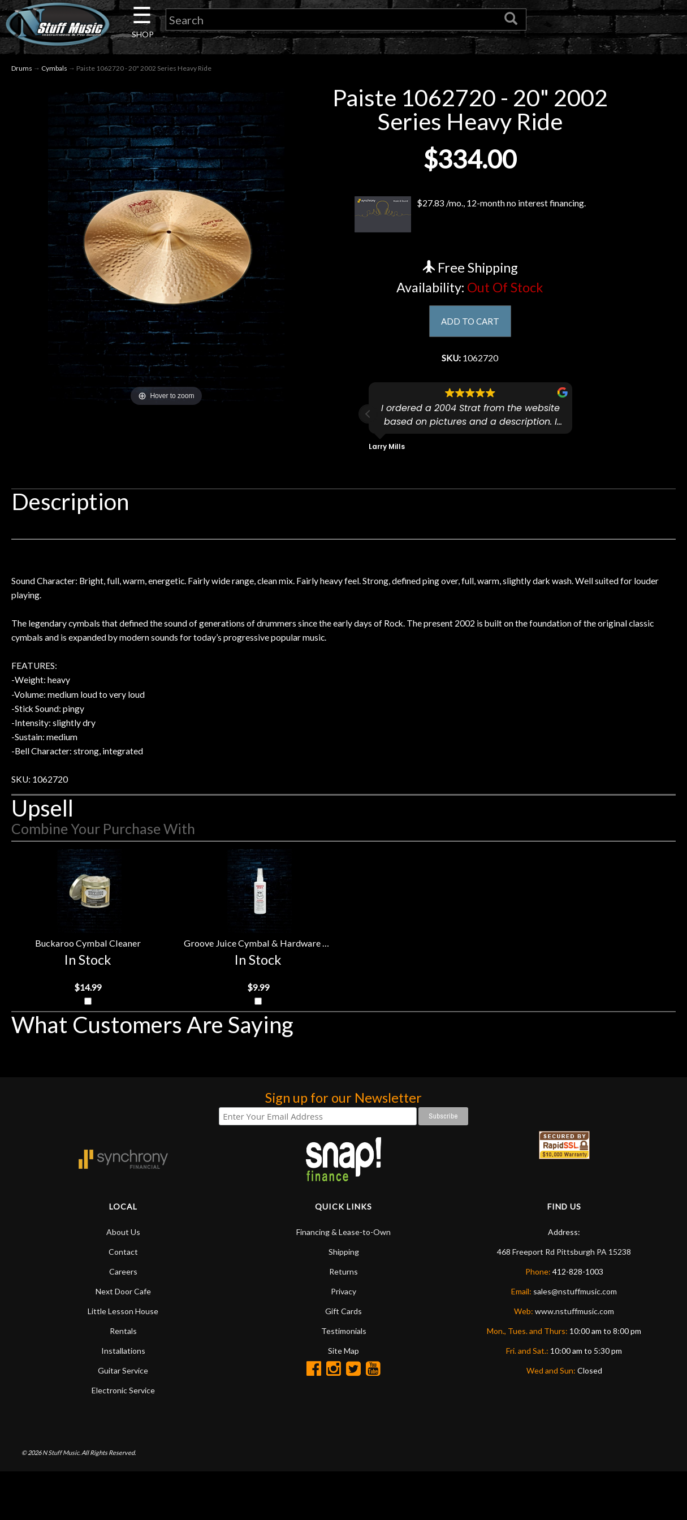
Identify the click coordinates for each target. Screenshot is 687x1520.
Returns (343, 1319)
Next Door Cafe (123, 1339)
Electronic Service (123, 1438)
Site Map (343, 1399)
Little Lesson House (123, 1359)
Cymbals (54, 72)
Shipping (344, 1300)
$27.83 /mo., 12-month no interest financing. (470, 219)
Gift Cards (343, 1359)
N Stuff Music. (61, 1500)
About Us (123, 1280)
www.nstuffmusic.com (574, 1359)
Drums (21, 72)
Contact (123, 1300)
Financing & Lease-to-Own (343, 1280)
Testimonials (343, 1379)
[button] (368, 422)
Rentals (123, 1379)
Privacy (343, 1339)
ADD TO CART (470, 326)
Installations (123, 1399)
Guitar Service (123, 1418)
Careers (123, 1319)
